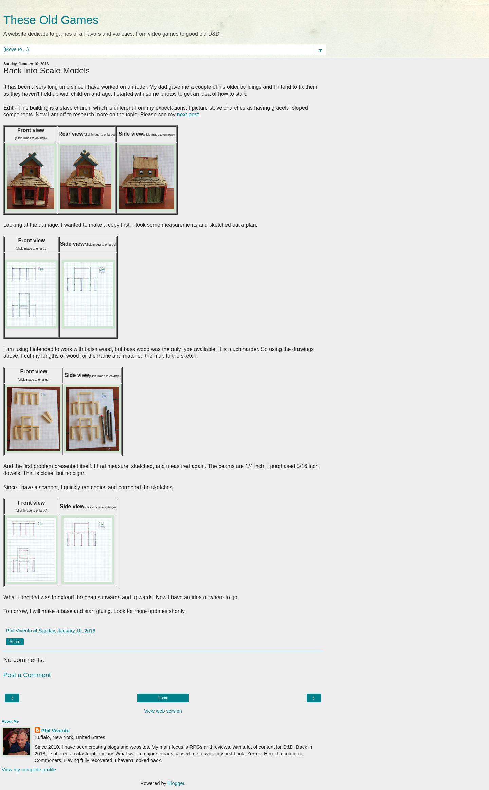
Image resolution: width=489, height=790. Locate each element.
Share (15, 641)
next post (188, 114)
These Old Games (50, 20)
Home (163, 698)
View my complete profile (29, 769)
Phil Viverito (55, 730)
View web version (163, 711)
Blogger (176, 783)
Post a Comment (27, 674)
